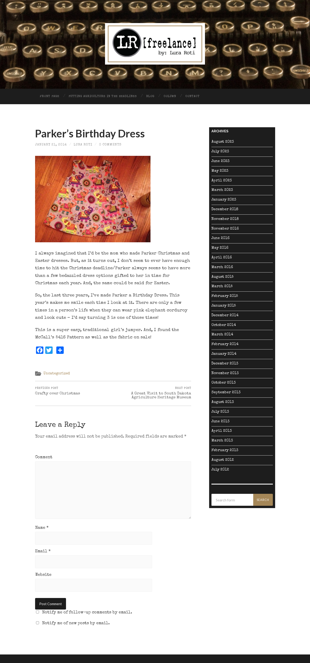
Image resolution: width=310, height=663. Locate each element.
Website (43, 575)
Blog (150, 96)
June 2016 (220, 238)
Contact (192, 96)
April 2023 (221, 181)
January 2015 (223, 306)
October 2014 (223, 325)
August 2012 (222, 460)
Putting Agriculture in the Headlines (103, 96)
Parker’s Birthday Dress (90, 133)
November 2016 (225, 229)
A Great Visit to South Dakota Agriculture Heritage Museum (152, 393)
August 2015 (222, 277)
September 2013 (226, 392)
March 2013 (222, 441)
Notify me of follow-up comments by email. (87, 612)
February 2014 (224, 344)
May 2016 (219, 248)
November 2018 (225, 219)
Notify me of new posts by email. (76, 623)
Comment (43, 457)
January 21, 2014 (51, 144)
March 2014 (222, 335)
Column (170, 96)
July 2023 (220, 152)
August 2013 (222, 402)
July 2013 (220, 412)
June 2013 (220, 421)
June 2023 (220, 161)
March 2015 (222, 286)
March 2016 (222, 267)
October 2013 (223, 383)
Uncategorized (56, 374)
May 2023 (219, 171)
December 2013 (224, 364)
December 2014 (224, 315)
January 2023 (223, 200)
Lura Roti (83, 144)
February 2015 (224, 296)
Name (41, 528)
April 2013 (221, 431)
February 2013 (224, 450)
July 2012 (220, 470)
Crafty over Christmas (57, 391)
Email (43, 551)
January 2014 (223, 354)
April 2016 (221, 258)
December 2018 (224, 209)
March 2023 (222, 190)
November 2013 (225, 373)
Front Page (49, 96)
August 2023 (222, 142)
